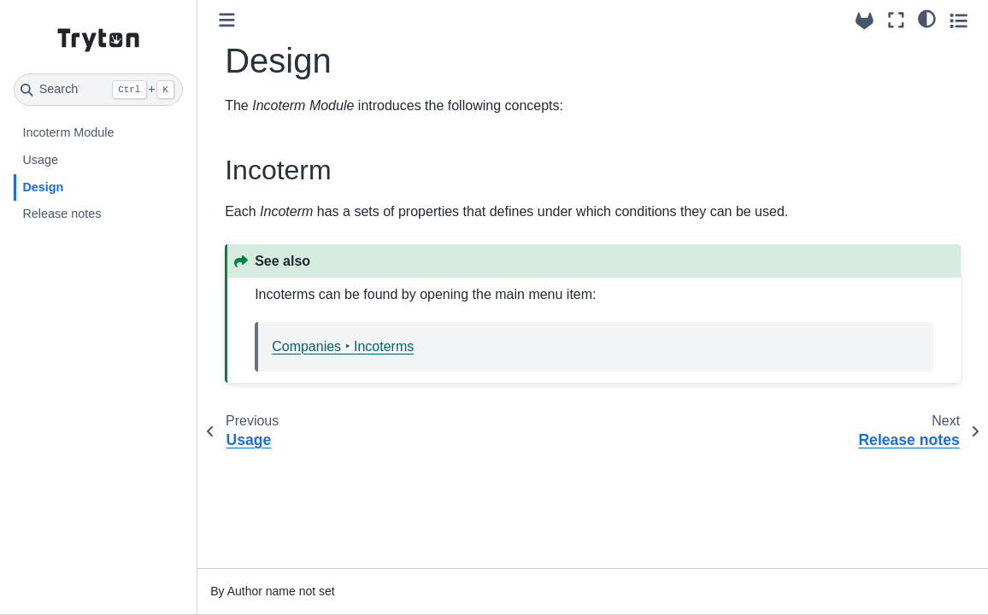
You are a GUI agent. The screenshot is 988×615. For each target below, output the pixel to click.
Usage (40, 160)
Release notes (61, 213)
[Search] (98, 89)
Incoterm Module (68, 132)
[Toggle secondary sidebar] (958, 20)
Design (42, 187)
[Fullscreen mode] (896, 20)
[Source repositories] (864, 21)
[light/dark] (927, 17)
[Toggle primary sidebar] (227, 20)
